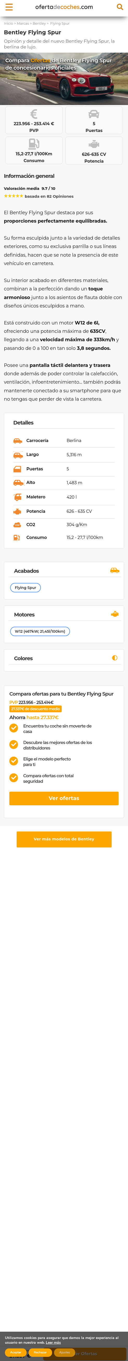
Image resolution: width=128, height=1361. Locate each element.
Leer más (53, 1342)
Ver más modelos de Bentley (64, 838)
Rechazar (40, 1352)
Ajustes (64, 1352)
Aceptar (15, 1352)
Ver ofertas (64, 798)
